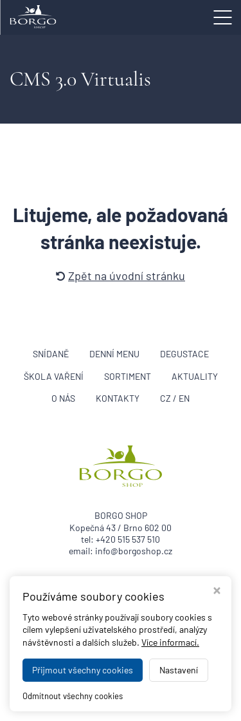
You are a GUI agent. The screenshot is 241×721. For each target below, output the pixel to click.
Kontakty (117, 398)
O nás (63, 398)
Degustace (184, 353)
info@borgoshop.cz (133, 550)
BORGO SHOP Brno (158, 689)
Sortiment (127, 376)
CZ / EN (175, 398)
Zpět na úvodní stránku (120, 275)
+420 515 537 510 (128, 539)
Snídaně (51, 353)
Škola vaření (54, 376)
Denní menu (114, 353)
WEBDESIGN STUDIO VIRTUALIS (121, 705)
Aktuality (195, 376)
